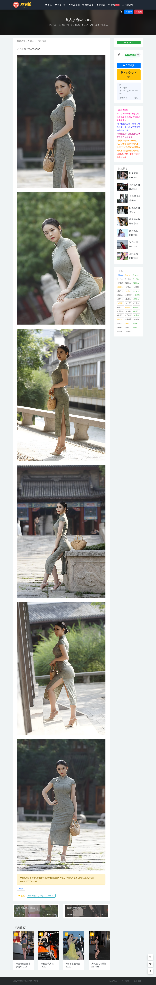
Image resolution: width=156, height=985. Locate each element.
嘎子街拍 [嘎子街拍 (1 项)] (121, 291)
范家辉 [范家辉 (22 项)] (129, 315)
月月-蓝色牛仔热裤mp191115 (135, 200)
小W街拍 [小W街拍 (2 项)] (137, 291)
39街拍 (35, 981)
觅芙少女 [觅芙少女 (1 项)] (121, 323)
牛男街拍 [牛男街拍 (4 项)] (137, 303)
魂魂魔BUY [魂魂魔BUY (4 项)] (137, 327)
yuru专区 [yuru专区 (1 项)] (129, 275)
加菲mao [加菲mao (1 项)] (121, 287)
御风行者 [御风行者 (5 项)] (121, 295)
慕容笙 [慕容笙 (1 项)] (129, 295)
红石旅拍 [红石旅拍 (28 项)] (121, 315)
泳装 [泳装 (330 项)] (121, 303)
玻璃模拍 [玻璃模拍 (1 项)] (129, 307)
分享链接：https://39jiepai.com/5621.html (41, 896)
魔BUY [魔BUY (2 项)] (121, 331)
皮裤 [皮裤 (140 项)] (129, 311)
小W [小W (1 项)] (129, 291)
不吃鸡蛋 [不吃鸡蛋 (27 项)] (137, 279)
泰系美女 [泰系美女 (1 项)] (137, 299)
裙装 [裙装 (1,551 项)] (137, 319)
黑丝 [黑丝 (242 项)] (129, 331)
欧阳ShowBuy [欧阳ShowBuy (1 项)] (129, 299)
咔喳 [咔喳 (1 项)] (137, 287)
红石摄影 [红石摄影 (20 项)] (137, 311)
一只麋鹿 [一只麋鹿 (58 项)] (121, 279)
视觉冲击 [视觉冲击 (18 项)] (129, 323)
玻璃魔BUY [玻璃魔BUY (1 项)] (137, 307)
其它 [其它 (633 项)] (121, 283)
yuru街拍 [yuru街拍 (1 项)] (137, 275)
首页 (32, 41)
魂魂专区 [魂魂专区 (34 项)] (129, 327)
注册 (139, 12)
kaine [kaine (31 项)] (121, 275)
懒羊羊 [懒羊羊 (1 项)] (137, 295)
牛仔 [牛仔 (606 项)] (129, 303)
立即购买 (129, 65)
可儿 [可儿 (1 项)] (129, 287)
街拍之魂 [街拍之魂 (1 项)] (121, 319)
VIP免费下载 (128, 74)
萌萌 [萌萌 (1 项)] (137, 315)
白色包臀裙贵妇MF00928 (134, 212)
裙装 (21, 889)
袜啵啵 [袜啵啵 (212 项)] (129, 319)
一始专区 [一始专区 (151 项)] (129, 279)
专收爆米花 (101, 25)
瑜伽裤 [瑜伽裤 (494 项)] (121, 311)
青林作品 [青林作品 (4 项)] (137, 323)
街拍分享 (52, 25)
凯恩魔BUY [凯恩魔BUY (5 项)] (137, 283)
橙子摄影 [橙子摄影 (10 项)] (121, 299)
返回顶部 (137, 981)
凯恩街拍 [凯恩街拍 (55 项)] (129, 283)
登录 (129, 12)
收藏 (21, 896)
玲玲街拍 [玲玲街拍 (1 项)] (121, 307)
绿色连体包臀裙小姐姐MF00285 (134, 223)
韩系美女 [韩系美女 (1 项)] (121, 327)
